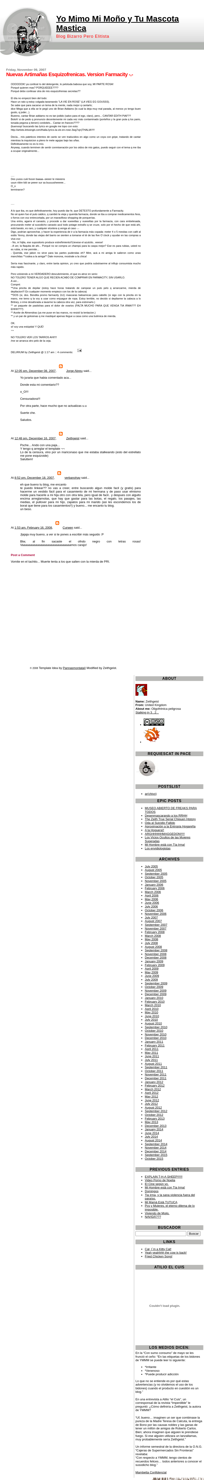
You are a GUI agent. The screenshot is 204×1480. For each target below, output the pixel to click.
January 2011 (154, 1041)
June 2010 (152, 1016)
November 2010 (156, 1034)
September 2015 (156, 1155)
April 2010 (152, 1009)
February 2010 (155, 1001)
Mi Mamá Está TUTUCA (161, 1202)
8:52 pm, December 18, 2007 (34, 477)
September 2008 (156, 950)
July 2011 (151, 1060)
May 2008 (151, 939)
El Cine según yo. (157, 1184)
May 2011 (151, 1052)
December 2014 (156, 1151)
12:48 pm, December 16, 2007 (35, 438)
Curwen (68, 527)
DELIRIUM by (19, 352)
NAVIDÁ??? (153, 1216)
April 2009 (152, 968)
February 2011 (155, 1045)
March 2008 (153, 936)
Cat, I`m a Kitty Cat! (158, 1249)
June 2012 (152, 1100)
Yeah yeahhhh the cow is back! (166, 1252)
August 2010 (153, 1023)
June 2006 (152, 902)
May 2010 (151, 1012)
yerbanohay (72, 477)
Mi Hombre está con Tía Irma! (165, 844)
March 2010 (153, 1005)
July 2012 (151, 1104)
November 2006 (156, 914)
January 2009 (154, 961)
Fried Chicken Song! (158, 1256)
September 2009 (156, 983)
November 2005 (156, 881)
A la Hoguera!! (154, 830)
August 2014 (153, 1140)
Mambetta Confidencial (151, 1472)
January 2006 (154, 884)
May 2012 (151, 1096)
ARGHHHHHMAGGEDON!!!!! (165, 834)
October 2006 (154, 910)
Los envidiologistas (158, 848)
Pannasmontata (73, 668)
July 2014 (151, 1136)
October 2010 (154, 1030)
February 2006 (155, 888)
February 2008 (155, 932)
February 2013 (155, 1118)
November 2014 (156, 1147)
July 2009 (151, 979)
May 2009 (151, 972)
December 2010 (156, 1038)
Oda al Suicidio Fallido (160, 823)
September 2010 (156, 1027)
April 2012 (152, 1093)
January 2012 (154, 1082)
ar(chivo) (151, 794)
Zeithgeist (34, 352)
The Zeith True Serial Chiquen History (170, 819)
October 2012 (154, 1115)
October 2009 (154, 987)
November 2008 (156, 954)
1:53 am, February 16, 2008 (33, 527)
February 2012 (155, 1085)
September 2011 (156, 1067)
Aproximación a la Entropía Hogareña (170, 826)
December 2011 (156, 1078)
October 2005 (154, 877)
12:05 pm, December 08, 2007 (35, 371)
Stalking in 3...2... (147, 712)
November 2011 (156, 1074)
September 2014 (156, 1144)
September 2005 (156, 873)
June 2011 (152, 1056)
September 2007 (156, 925)
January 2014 (154, 1129)
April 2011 (152, 1049)
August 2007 (153, 921)
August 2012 (153, 1107)
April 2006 (152, 895)
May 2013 (151, 1122)
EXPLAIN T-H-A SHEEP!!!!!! (163, 1176)
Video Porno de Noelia (160, 1180)
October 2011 (154, 1071)
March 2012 (153, 1089)
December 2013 (156, 1126)
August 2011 (153, 1063)
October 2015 (154, 1158)
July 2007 (151, 917)
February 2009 (155, 965)
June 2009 (152, 976)
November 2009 (156, 990)
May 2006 (151, 899)
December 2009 (156, 994)
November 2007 (156, 928)
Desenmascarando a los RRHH (166, 815)
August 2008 (153, 947)
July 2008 (151, 943)
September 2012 (156, 1111)
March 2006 (153, 892)
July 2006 (151, 906)
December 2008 (156, 957)
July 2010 (151, 1019)
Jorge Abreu (74, 371)
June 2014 (152, 1133)
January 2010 (154, 998)
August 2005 (153, 870)
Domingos (152, 1191)
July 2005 (151, 866)
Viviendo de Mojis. (157, 1213)
